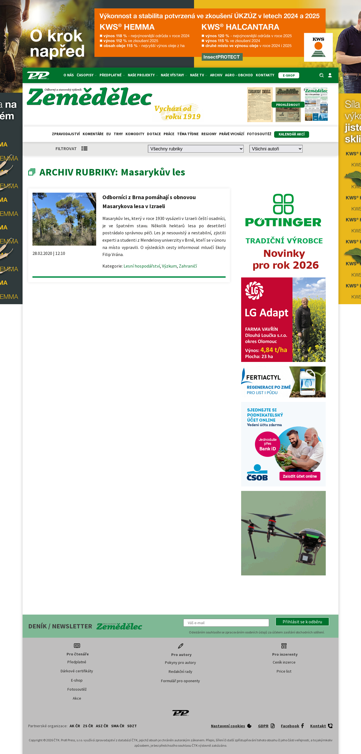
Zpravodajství (66, 134)
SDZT (132, 725)
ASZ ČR (102, 725)
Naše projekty (143, 75)
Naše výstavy (174, 75)
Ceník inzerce (284, 662)
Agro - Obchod (239, 75)
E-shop (77, 680)
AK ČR (75, 725)
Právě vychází (231, 134)
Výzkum (169, 266)
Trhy (118, 134)
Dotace (154, 134)
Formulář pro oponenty (180, 680)
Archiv (216, 75)
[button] (302, 621)
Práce (169, 134)
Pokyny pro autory (180, 662)
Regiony (208, 134)
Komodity (135, 134)
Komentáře (93, 134)
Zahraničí (188, 266)
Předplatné (112, 75)
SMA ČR (117, 725)
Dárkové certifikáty (77, 670)
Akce (77, 698)
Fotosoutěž (259, 134)
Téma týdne (188, 134)
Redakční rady (180, 671)
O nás (68, 75)
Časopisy (87, 75)
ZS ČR (88, 725)
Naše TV (198, 75)
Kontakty (265, 75)
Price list (284, 671)
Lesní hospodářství (142, 266)
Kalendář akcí (292, 134)
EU (108, 134)
